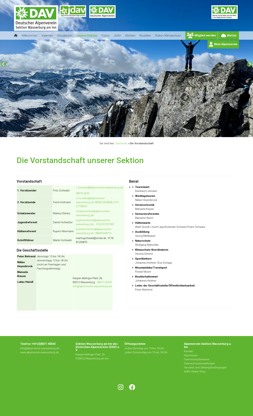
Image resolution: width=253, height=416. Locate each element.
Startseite (121, 143)
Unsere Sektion (87, 35)
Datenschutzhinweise (196, 359)
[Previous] (3, 64)
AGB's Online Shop (195, 371)
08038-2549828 (103, 202)
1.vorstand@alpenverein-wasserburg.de (99, 187)
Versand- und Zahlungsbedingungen (205, 367)
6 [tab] (137, 134)
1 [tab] (116, 134)
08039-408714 (103, 233)
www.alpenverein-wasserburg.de (39, 352)
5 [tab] (133, 134)
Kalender (47, 35)
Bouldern (145, 35)
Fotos (105, 35)
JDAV (117, 35)
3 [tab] (124, 134)
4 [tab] (128, 134)
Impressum (190, 355)
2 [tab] (120, 134)
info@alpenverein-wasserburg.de (92, 286)
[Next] (249, 64)
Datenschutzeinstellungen (199, 363)
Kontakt (189, 351)
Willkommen (29, 35)
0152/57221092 (105, 224)
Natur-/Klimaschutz (168, 35)
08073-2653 (82, 193)
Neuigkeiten (64, 35)
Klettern (130, 35)
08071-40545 (104, 282)
